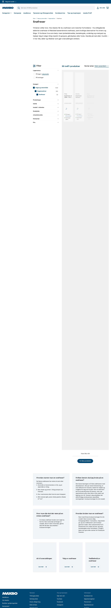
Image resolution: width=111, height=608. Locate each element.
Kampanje (17, 13)
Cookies (86, 595)
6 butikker (44, 322)
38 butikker (45, 167)
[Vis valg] (7, 13)
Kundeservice (60, 13)
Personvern (87, 589)
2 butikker (44, 270)
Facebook (60, 589)
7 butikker (81, 429)
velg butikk (14, 28)
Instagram (60, 592)
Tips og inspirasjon (74, 13)
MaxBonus (27, 13)
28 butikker (100, 167)
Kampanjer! (5, 594)
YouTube (59, 586)
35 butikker (45, 115)
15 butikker (45, 218)
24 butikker (63, 218)
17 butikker (63, 115)
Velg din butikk (10, 2)
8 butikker (44, 377)
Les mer (42, 554)
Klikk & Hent (33, 592)
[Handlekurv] (107, 7)
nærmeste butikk (100, 326)
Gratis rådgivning (35, 589)
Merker (4, 597)
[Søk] (56, 8)
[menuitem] (16, 41)
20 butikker (63, 167)
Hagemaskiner (51, 18)
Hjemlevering (34, 595)
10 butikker (82, 115)
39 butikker (82, 167)
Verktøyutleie (34, 586)
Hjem (34, 18)
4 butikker (44, 429)
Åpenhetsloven (88, 592)
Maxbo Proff (87, 13)
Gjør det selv (61, 583)
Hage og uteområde (42, 18)
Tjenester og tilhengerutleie (43, 13)
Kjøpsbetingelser (89, 586)
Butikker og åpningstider (9, 591)
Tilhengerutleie (34, 583)
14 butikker (82, 218)
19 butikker (100, 115)
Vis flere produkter (71, 448)
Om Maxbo (5, 588)
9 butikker (100, 270)
